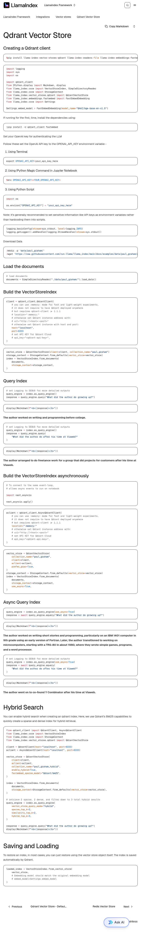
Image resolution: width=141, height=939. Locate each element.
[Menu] (135, 5)
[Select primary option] (117, 26)
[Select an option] (59, 5)
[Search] (127, 5)
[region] (70, 58)
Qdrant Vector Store (88, 16)
